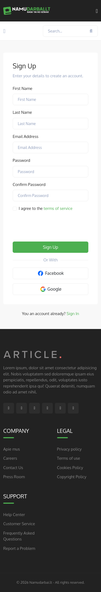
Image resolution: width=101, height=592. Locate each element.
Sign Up (50, 247)
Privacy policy (69, 449)
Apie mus (11, 449)
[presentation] (54, 226)
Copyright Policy (71, 476)
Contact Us (13, 467)
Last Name (22, 112)
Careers (10, 458)
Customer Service (19, 523)
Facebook (50, 273)
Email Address (26, 136)
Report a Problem (19, 548)
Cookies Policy (70, 467)
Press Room (14, 476)
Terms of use (68, 458)
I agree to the (46, 208)
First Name (22, 88)
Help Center (14, 514)
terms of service (58, 208)
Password (21, 160)
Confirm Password (29, 184)
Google (51, 289)
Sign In (73, 313)
